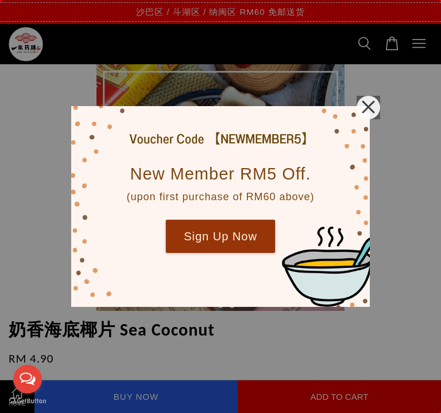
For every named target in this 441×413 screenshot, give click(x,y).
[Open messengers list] (27, 379)
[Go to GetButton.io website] (27, 401)
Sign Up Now (220, 236)
